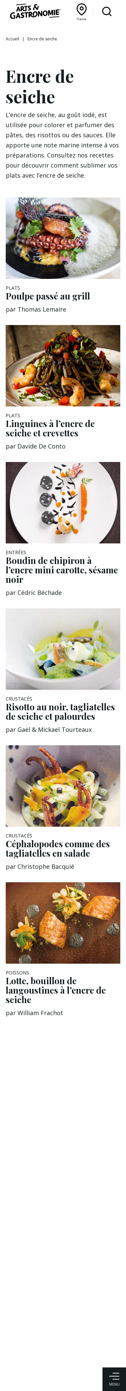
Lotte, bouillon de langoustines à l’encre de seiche (56, 990)
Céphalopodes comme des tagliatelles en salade (58, 848)
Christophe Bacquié (45, 866)
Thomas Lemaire (41, 309)
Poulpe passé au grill (48, 296)
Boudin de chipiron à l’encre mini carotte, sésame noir (62, 570)
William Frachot (40, 1013)
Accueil (12, 39)
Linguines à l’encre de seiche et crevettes (50, 428)
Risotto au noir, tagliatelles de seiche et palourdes (60, 711)
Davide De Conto (41, 446)
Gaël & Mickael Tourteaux (54, 729)
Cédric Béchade (39, 592)
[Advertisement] (63, 1131)
